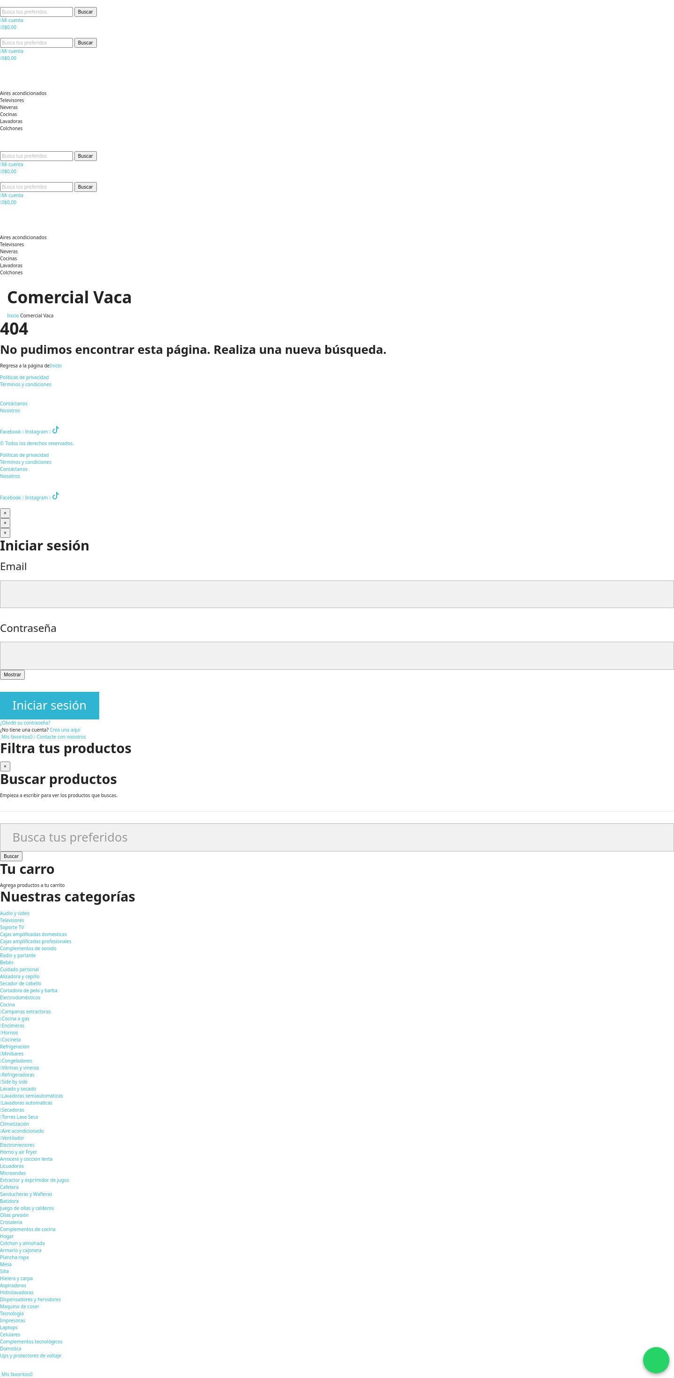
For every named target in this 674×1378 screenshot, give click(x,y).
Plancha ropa (14, 1257)
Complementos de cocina (28, 1229)
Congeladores (16, 1060)
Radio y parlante (18, 955)
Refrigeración (14, 1046)
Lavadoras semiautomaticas (31, 1095)
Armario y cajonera (21, 1250)
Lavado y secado (18, 1088)
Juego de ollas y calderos (27, 1208)
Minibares (11, 1053)
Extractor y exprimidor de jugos (34, 1180)
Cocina (7, 1004)
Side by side (14, 1081)
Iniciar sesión (50, 705)
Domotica (10, 1348)
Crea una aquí (65, 729)
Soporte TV (12, 927)
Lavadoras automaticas (26, 1102)
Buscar (85, 11)
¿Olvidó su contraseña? (25, 722)
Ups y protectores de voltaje (30, 1355)
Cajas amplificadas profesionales (36, 941)
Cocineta (10, 1039)
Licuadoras (12, 1166)
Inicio (56, 365)
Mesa (6, 1264)
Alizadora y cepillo (19, 976)
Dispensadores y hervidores (30, 1299)
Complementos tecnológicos (31, 1341)
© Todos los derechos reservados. (37, 443)
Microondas (13, 1173)
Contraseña (28, 628)
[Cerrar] (5, 513)
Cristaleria (11, 1222)
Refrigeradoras (17, 1074)
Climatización (14, 1124)
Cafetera (9, 1187)
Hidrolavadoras (17, 1292)
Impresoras (12, 1320)
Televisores (12, 920)
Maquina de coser (19, 1306)
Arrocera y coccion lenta (26, 1159)
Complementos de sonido (28, 948)
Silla (4, 1271)
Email (13, 566)
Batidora (9, 1201)
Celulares (10, 1334)
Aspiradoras (13, 1285)
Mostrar (12, 674)
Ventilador (12, 1138)
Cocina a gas (14, 1018)
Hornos (9, 1032)
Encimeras (12, 1025)
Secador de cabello (20, 983)
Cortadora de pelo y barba (29, 990)
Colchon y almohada (22, 1243)
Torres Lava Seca (19, 1117)
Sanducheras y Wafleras (26, 1194)
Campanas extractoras (25, 1011)
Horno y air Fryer (18, 1152)
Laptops (9, 1327)
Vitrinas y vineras (19, 1067)
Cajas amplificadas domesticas (33, 934)
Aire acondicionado (22, 1131)
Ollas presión (14, 1215)
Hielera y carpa (16, 1278)
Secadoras (12, 1110)
